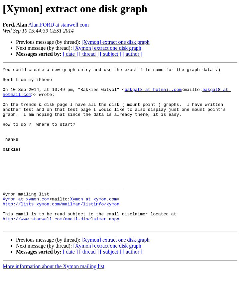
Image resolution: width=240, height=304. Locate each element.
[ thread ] (89, 54)
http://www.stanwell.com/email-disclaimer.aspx (61, 250)
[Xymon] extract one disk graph (115, 42)
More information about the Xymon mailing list (53, 298)
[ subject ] (110, 54)
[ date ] (70, 54)
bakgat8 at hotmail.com (153, 94)
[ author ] (133, 54)
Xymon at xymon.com (26, 226)
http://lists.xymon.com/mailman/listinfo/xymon (61, 232)
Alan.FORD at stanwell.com (58, 25)
